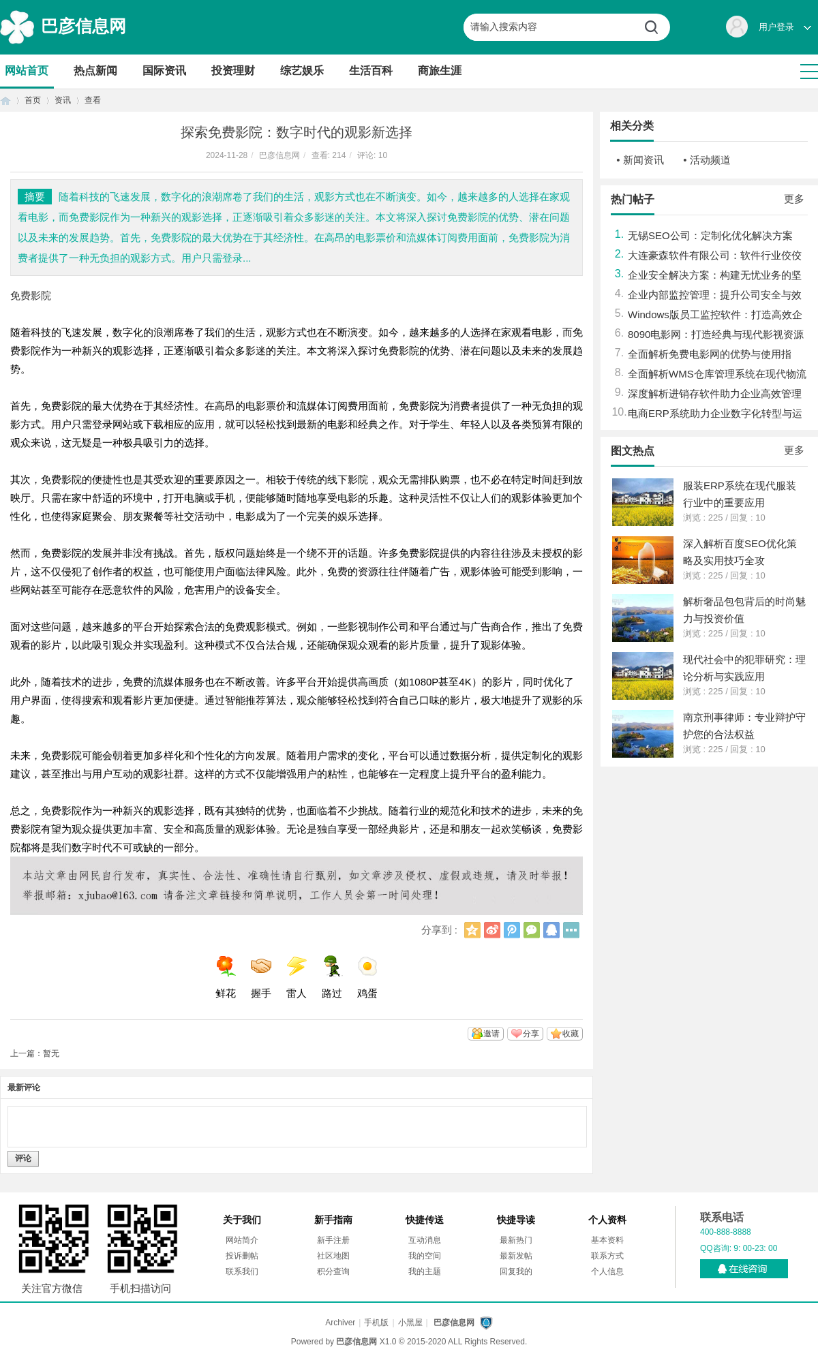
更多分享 (571, 930)
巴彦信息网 (83, 25)
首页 (5, 100)
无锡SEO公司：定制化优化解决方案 (710, 235)
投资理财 (233, 70)
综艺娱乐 (302, 70)
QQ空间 (472, 930)
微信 (532, 930)
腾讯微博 (512, 930)
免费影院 (30, 295)
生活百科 (371, 70)
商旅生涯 (439, 70)
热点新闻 (95, 70)
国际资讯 (164, 70)
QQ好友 (551, 930)
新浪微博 (492, 930)
